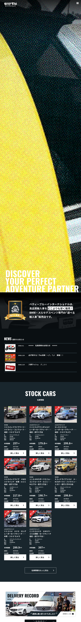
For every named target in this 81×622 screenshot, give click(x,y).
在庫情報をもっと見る (40, 570)
